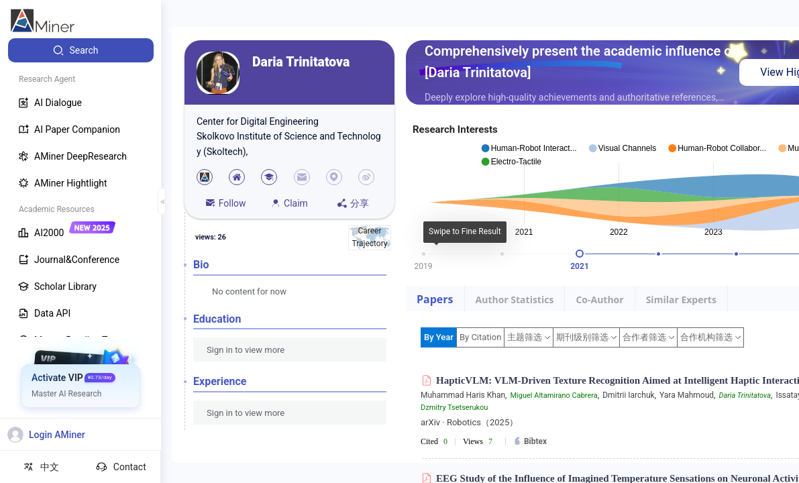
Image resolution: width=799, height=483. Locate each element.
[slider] (579, 253)
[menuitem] (81, 50)
